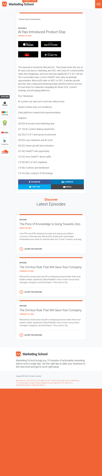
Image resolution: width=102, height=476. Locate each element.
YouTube (5, 132)
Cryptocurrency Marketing (69, 380)
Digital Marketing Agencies (40, 383)
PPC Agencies (67, 383)
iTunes (5, 103)
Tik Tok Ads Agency (22, 383)
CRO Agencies (42, 380)
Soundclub (5, 152)
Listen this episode (33, 249)
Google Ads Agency (38, 385)
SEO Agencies (55, 383)
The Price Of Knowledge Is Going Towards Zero (50, 224)
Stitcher (5, 113)
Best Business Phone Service (26, 380)
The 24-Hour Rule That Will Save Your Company (51, 267)
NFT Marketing (54, 380)
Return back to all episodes (30, 19)
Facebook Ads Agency (23, 385)
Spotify (5, 123)
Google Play (5, 142)
